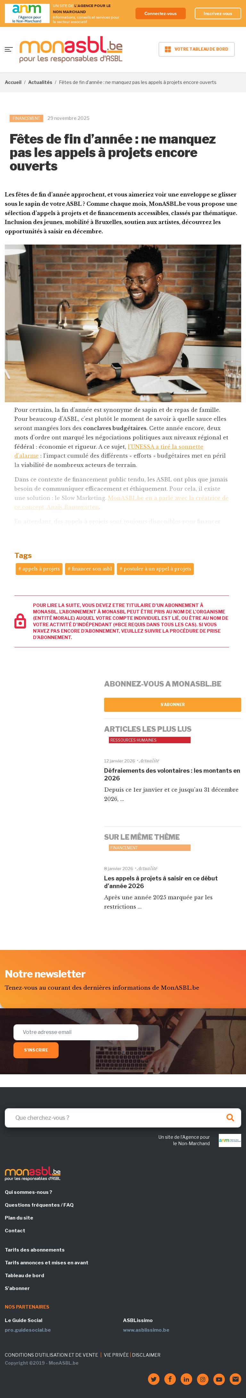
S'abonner (172, 704)
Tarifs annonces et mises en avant (46, 1263)
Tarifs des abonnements (35, 1250)
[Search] (123, 1118)
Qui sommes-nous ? (28, 1192)
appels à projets (41, 569)
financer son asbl (92, 569)
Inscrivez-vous (218, 13)
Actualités (40, 82)
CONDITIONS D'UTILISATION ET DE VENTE (51, 1355)
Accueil (13, 82)
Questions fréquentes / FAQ (39, 1205)
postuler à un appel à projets (157, 569)
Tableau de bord (24, 1275)
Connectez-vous (160, 13)
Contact (15, 1231)
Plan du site (19, 1218)
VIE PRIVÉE (116, 1355)
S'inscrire (36, 1050)
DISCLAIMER (146, 1355)
